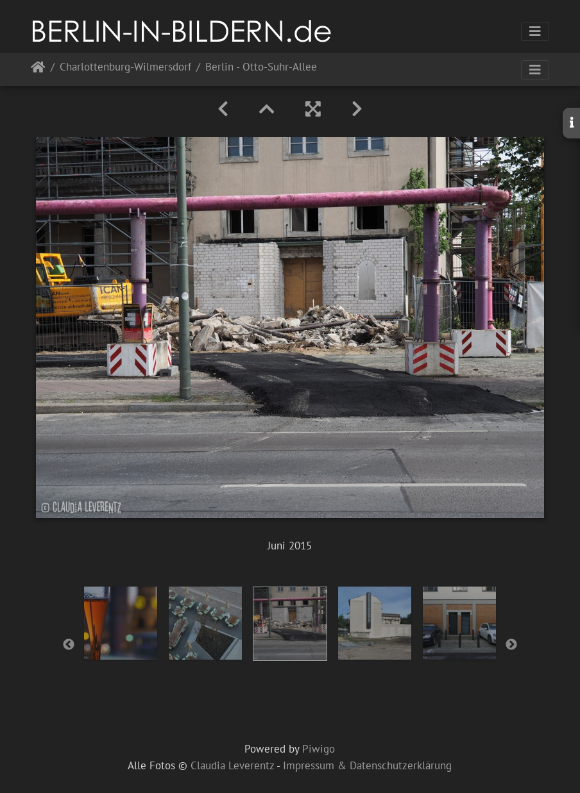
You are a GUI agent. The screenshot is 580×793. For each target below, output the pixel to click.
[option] (120, 623)
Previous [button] (68, 645)
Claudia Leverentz (232, 765)
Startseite (38, 70)
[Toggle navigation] (535, 31)
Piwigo (318, 749)
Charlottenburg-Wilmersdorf (125, 68)
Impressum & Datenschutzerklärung (367, 765)
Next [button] (511, 645)
